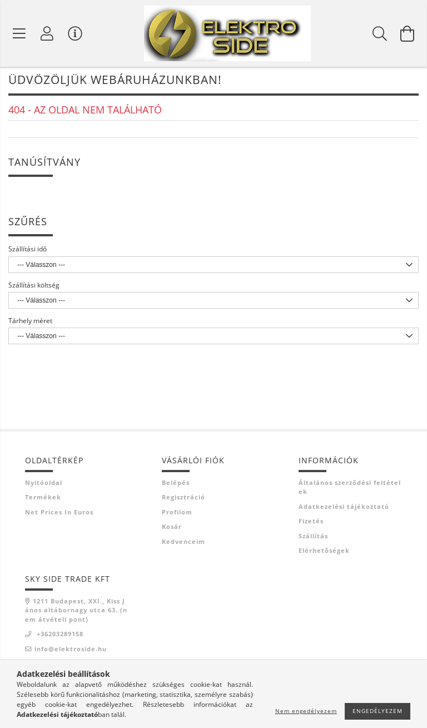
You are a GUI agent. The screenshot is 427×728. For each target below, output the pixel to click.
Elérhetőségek (324, 552)
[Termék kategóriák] (19, 33)
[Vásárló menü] (75, 33)
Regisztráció (183, 499)
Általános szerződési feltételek (350, 489)
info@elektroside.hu (70, 651)
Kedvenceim (183, 543)
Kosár (172, 528)
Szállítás (313, 538)
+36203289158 (58, 636)
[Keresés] (380, 33)
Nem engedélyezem (306, 711)
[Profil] (47, 33)
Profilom (177, 514)
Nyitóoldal (43, 485)
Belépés (176, 485)
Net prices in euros (59, 514)
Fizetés (311, 523)
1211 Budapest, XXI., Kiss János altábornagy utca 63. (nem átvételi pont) (76, 612)
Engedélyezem (377, 711)
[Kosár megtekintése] (407, 33)
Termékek (43, 499)
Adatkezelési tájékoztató (344, 508)
